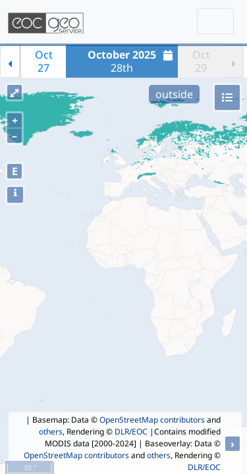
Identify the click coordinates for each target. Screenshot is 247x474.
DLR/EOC (131, 431)
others (51, 431)
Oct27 (44, 61)
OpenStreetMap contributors (152, 419)
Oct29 (201, 61)
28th (132, 61)
